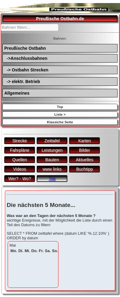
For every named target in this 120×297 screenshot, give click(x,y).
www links (52, 169)
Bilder (84, 150)
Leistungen (52, 150)
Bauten (52, 159)
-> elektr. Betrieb (22, 81)
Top (60, 107)
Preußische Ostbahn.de (60, 18)
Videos (19, 169)
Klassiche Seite (60, 122)
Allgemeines (16, 93)
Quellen (19, 159)
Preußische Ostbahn (25, 48)
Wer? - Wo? (19, 178)
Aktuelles (84, 159)
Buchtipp (84, 169)
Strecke (19, 140)
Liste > (60, 114)
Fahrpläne (19, 150)
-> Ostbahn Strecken (26, 69)
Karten (84, 140)
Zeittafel (52, 140)
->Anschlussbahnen (25, 58)
